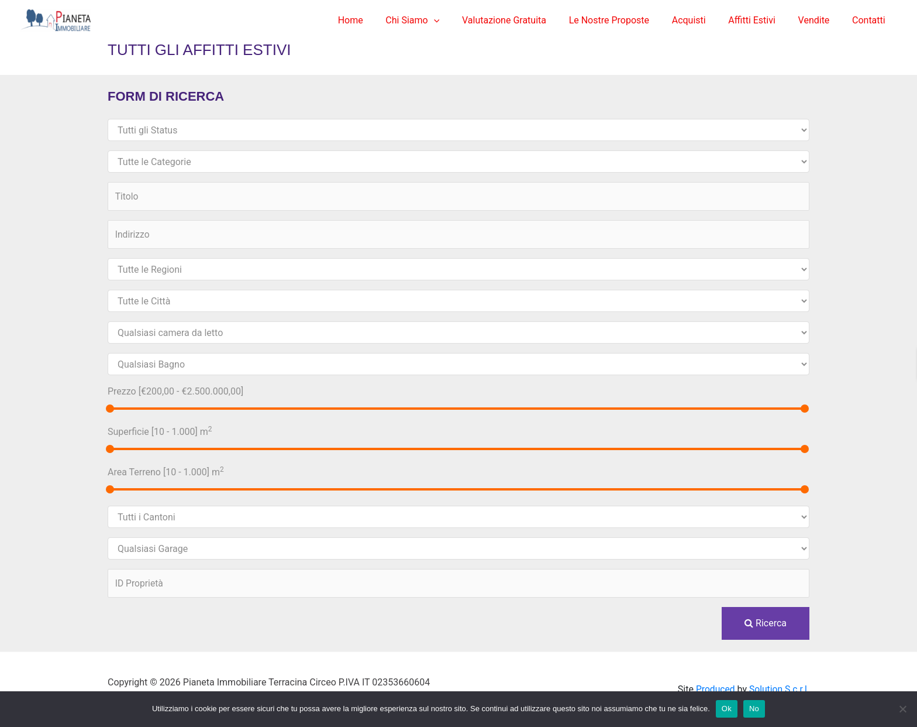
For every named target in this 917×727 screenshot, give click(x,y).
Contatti (870, 20)
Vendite (820, 20)
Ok (727, 708)
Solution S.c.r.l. (779, 689)
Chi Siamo (438, 20)
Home (379, 20)
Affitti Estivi (761, 20)
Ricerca (765, 623)
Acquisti (702, 20)
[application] (459, 20)
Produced (713, 689)
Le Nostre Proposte (627, 20)
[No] (902, 709)
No (754, 708)
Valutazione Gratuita (526, 20)
